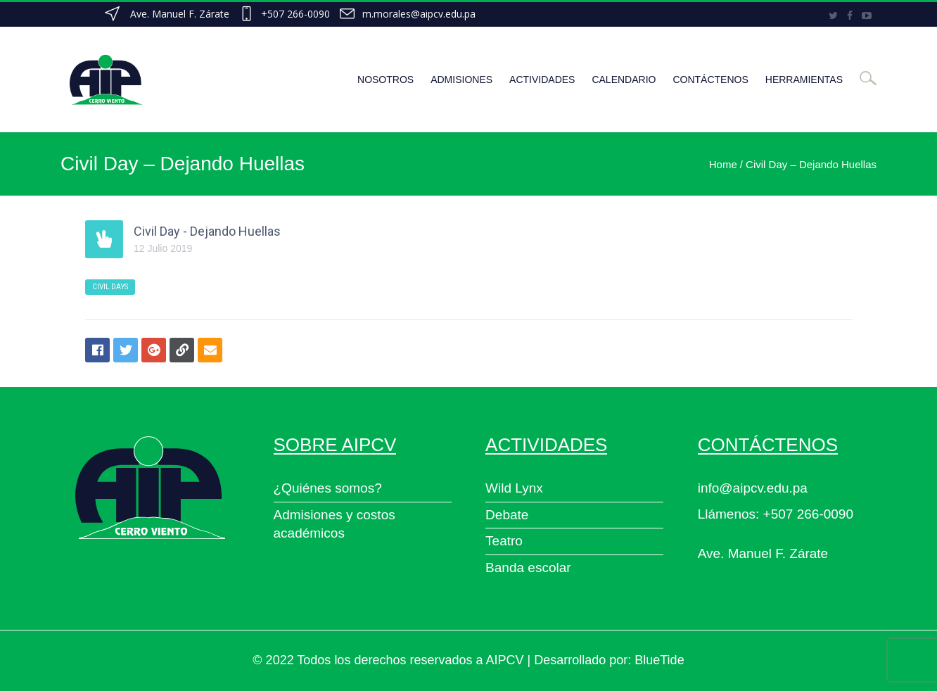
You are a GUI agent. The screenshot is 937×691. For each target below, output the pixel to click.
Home (723, 164)
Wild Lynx (514, 488)
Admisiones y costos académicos (334, 524)
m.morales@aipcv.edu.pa (419, 13)
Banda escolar (528, 567)
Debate (506, 514)
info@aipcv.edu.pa (753, 488)
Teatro (504, 540)
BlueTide (659, 660)
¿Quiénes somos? (328, 488)
